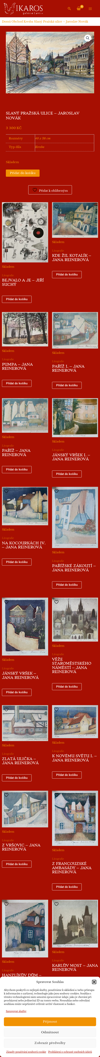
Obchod (17, 21)
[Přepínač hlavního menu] (90, 8)
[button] (94, 982)
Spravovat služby (16, 1011)
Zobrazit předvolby (50, 1043)
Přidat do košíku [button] (16, 299)
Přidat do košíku (22, 173)
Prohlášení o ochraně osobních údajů (70, 1051)
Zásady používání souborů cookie (26, 1051)
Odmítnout (50, 1032)
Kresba (28, 21)
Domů (6, 21)
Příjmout (50, 1021)
